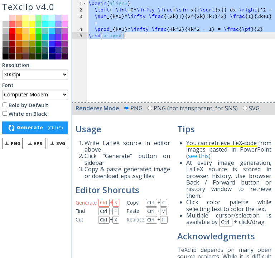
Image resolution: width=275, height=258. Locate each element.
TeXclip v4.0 (28, 7)
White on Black (25, 114)
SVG (57, 143)
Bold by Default (25, 105)
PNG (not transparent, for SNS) (193, 108)
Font (8, 85)
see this (198, 156)
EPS (34, 143)
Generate (35, 128)
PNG (12, 143)
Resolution (15, 65)
